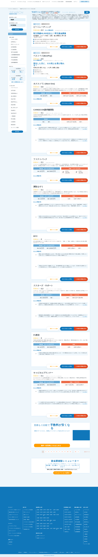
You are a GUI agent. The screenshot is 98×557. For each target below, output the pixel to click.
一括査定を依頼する (84, 1)
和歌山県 (51, 521)
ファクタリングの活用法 (28, 526)
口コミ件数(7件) (37, 175)
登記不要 (85, 519)
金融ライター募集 (69, 552)
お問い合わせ (61, 552)
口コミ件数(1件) (37, 350)
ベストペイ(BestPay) (42, 56)
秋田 (50, 509)
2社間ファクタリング (41, 535)
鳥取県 (38, 523)
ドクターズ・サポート (43, 285)
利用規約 (25, 552)
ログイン (75, 1)
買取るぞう (38, 187)
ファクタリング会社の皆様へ (58, 1)
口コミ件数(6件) (37, 125)
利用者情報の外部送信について (44, 552)
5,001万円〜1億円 (68, 524)
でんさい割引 (77, 509)
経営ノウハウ (26, 514)
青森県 (41, 509)
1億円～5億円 (67, 526)
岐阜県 (48, 517)
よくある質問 (54, 552)
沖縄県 (61, 528)
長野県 (51, 512)
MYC (35, 236)
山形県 (54, 509)
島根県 (41, 523)
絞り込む (17, 29)
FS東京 (36, 335)
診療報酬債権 (77, 531)
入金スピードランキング (13, 514)
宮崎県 (54, 528)
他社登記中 (86, 531)
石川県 (41, 512)
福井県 (44, 512)
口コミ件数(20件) (37, 60)
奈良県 (54, 520)
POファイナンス (27, 512)
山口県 (51, 523)
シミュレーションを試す (62, 473)
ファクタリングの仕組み (28, 524)
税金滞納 (85, 524)
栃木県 (41, 514)
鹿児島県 (57, 529)
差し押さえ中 (86, 526)
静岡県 (44, 517)
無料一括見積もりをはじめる (51, 445)
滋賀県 (38, 520)
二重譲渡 (85, 534)
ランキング (13, 1)
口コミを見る (67, 46)
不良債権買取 (77, 529)
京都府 (44, 520)
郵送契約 (85, 541)
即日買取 (85, 536)
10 (68, 451)
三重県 (38, 517)
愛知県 (41, 517)
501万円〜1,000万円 (68, 519)
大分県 (51, 528)
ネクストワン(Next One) (44, 84)
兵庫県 (48, 520)
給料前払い (77, 512)
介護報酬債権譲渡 (78, 524)
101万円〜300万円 (68, 514)
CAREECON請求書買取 (43, 110)
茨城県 (51, 514)
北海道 (38, 509)
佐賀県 (41, 528)
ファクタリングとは (21, 1)
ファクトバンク (40, 159)
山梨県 (54, 512)
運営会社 (20, 552)
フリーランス (86, 509)
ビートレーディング (42, 27)
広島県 (48, 523)
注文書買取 (77, 519)
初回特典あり (86, 514)
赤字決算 (85, 512)
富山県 (38, 512)
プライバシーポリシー (33, 552)
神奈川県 (44, 515)
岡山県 (44, 523)
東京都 (38, 514)
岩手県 (44, 509)
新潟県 (48, 512)
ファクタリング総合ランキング (14, 509)
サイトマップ (77, 552)
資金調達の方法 (26, 529)
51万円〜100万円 (68, 512)
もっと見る (85, 129)
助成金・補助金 (26, 519)
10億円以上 (67, 531)
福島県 (57, 509)
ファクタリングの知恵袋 (28, 509)
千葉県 (54, 514)
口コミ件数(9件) (37, 300)
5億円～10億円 (67, 529)
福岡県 (38, 528)
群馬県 (48, 514)
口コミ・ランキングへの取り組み (15, 533)
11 (71, 451)
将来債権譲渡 (77, 526)
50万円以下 (67, 509)
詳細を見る (80, 46)
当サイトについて (46, 1)
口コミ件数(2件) (37, 251)
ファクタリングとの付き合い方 (34, 1)
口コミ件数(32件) (37, 99)
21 (76, 451)
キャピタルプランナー (43, 373)
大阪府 (41, 520)
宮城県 (48, 509)
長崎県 (44, 528)
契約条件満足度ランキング (14, 519)
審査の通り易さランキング (14, 512)
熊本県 (48, 528)
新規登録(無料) (69, 1)
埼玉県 (57, 514)
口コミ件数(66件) (49, 30)
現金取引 (85, 529)
